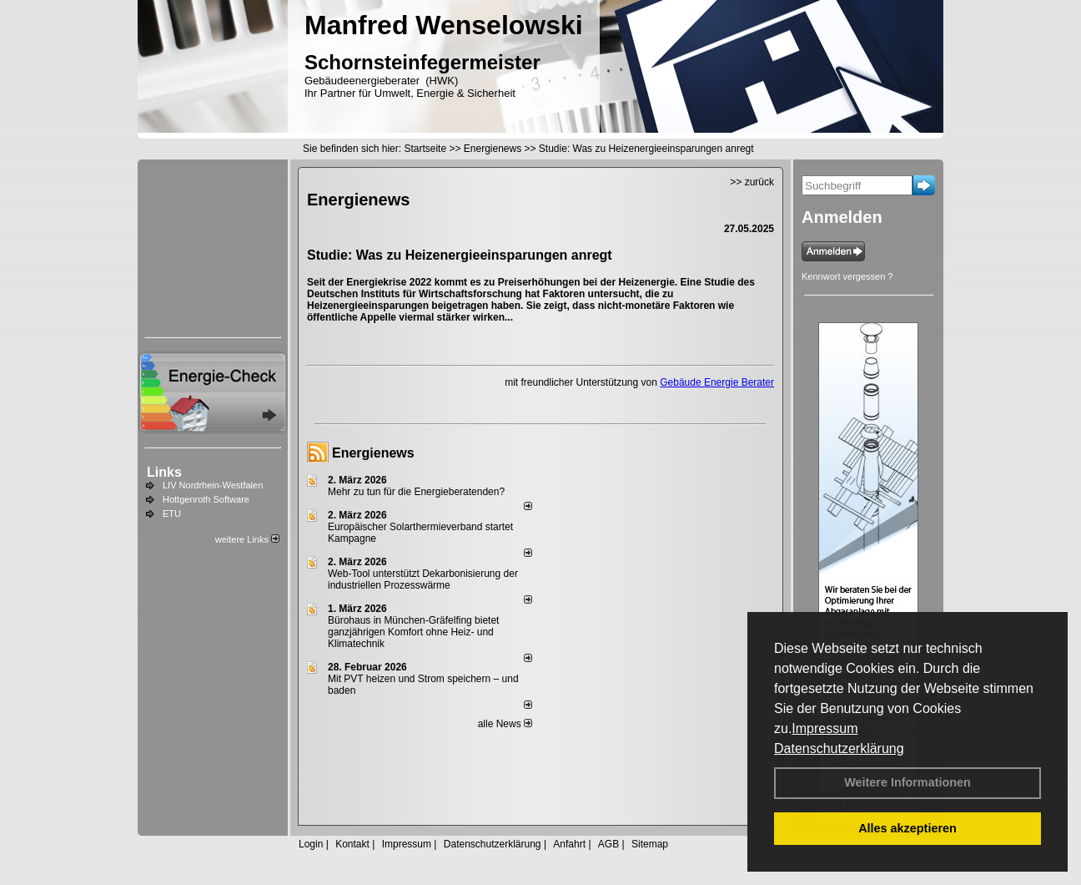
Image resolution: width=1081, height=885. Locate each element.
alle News (505, 724)
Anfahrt (569, 844)
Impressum (824, 728)
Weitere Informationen (907, 782)
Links (164, 472)
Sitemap (649, 844)
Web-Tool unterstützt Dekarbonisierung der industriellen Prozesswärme (423, 579)
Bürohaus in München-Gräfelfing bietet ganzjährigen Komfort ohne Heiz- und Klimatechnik (413, 632)
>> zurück (752, 182)
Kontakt (352, 844)
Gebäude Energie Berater (717, 382)
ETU (172, 513)
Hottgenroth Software (206, 499)
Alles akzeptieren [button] (907, 828)
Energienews (373, 453)
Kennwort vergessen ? (847, 276)
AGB (608, 844)
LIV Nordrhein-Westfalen (213, 485)
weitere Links (247, 539)
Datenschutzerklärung (839, 748)
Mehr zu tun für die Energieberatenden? (416, 492)
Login (311, 844)
